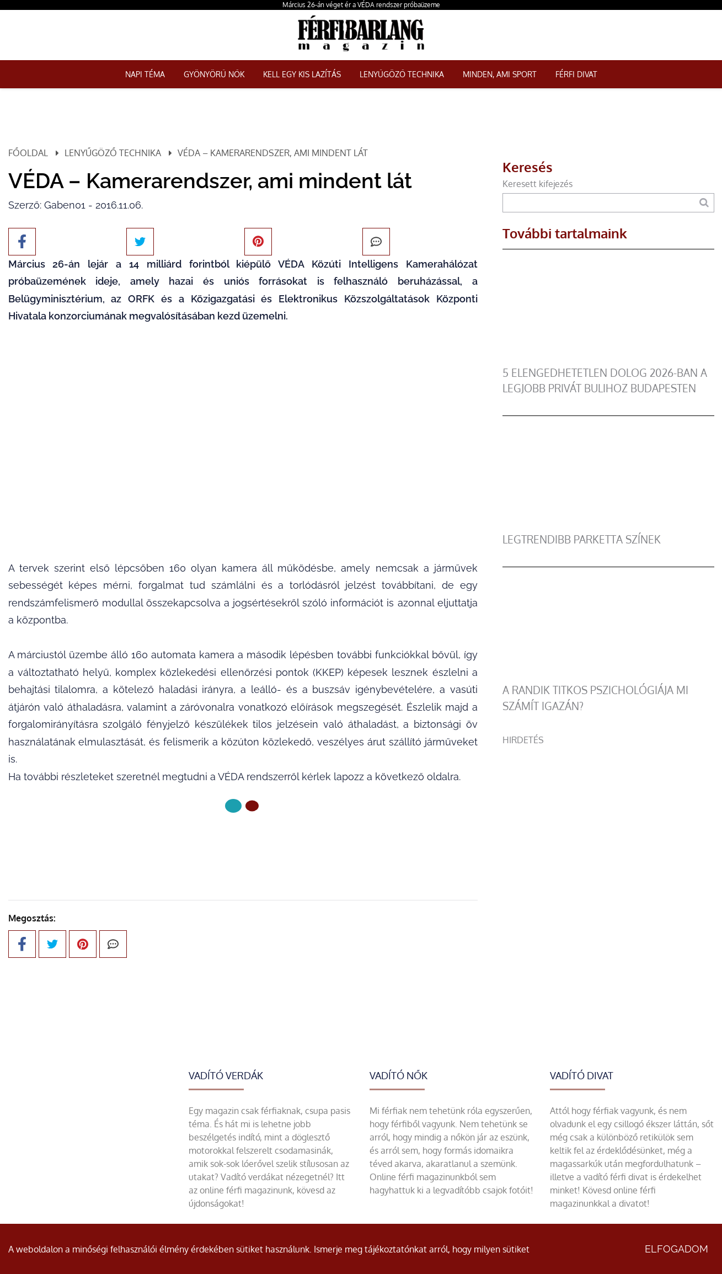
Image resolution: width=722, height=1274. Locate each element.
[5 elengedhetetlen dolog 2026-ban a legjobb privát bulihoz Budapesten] (604, 358)
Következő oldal (242, 843)
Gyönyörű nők (214, 74)
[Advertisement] (608, 824)
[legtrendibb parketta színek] (604, 525)
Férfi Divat (576, 74)
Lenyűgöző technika (402, 74)
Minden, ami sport (500, 74)
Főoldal (28, 152)
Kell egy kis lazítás (302, 74)
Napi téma (145, 74)
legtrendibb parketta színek (581, 539)
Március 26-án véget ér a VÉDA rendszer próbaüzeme (361, 5)
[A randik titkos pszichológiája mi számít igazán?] (604, 675)
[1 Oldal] (252, 806)
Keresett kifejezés (537, 183)
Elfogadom (676, 1249)
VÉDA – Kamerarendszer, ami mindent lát (273, 152)
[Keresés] (704, 202)
